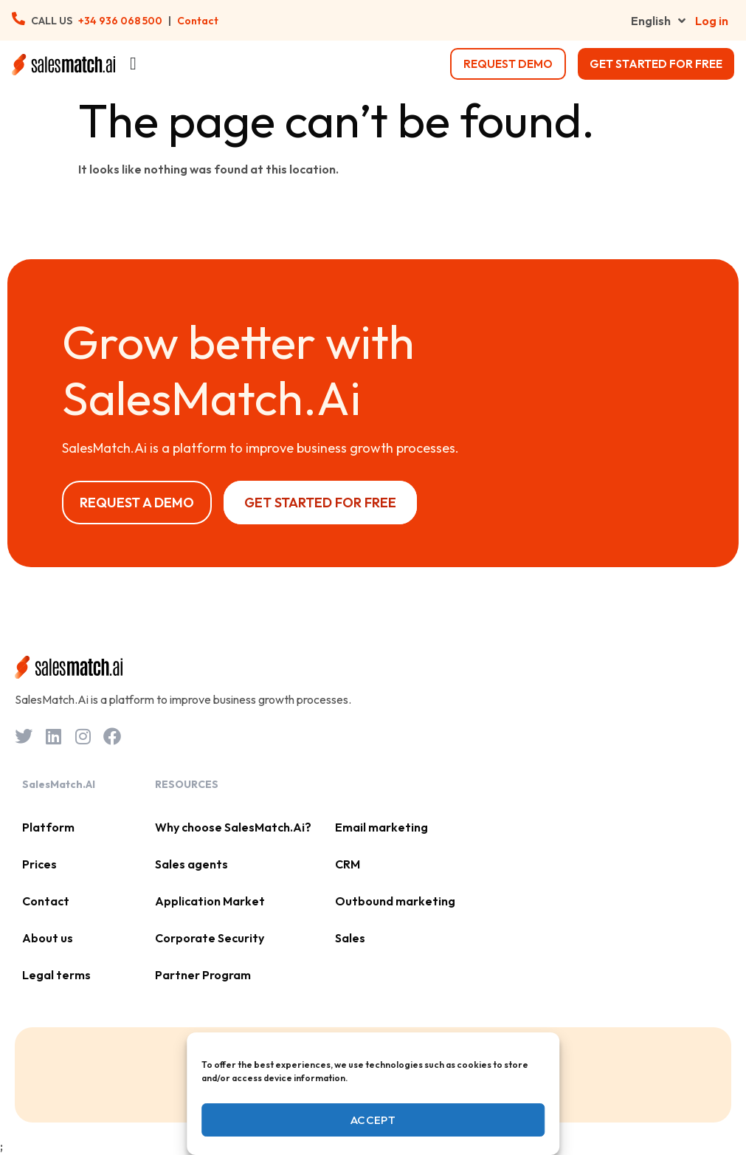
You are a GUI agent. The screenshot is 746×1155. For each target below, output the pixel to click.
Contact (197, 20)
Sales (350, 937)
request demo (508, 64)
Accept (373, 1120)
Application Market (210, 901)
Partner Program (203, 974)
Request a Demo (137, 502)
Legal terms (56, 974)
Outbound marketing (395, 901)
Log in (711, 20)
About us (47, 937)
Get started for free (656, 64)
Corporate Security (209, 937)
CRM (347, 864)
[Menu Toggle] (133, 63)
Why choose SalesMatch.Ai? (233, 827)
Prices (39, 864)
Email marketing (381, 827)
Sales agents (191, 864)
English (658, 21)
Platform (48, 827)
